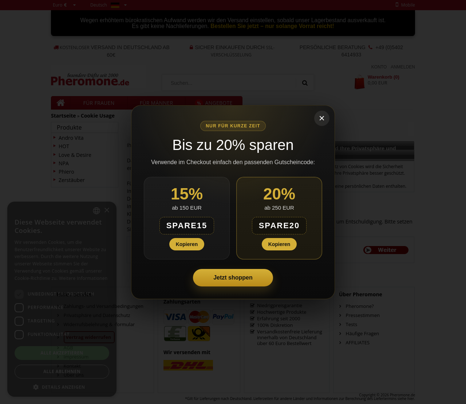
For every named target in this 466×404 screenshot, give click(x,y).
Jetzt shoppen (233, 277)
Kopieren (187, 244)
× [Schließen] (322, 118)
